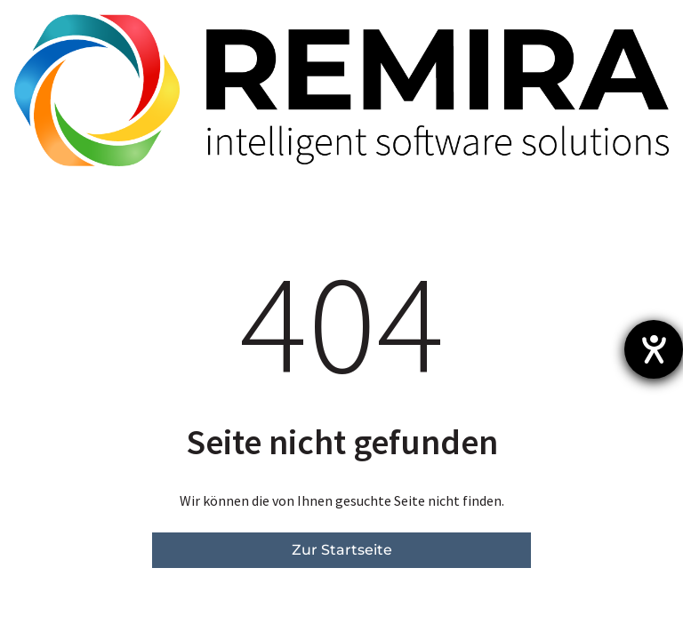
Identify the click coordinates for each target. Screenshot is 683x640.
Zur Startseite (342, 549)
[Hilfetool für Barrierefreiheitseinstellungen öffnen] (653, 349)
